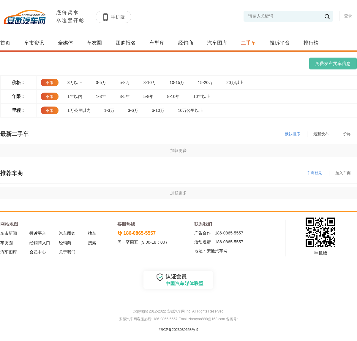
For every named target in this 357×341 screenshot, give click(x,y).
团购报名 (126, 43)
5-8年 (148, 96)
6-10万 (158, 110)
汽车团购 (67, 233)
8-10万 (149, 82)
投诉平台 (280, 43)
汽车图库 (217, 43)
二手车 (248, 43)
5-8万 (125, 82)
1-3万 (109, 110)
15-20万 (205, 82)
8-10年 (173, 96)
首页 (5, 43)
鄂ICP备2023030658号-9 (178, 330)
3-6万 (133, 110)
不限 (49, 82)
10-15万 (177, 82)
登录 (348, 15)
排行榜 (311, 43)
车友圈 (94, 43)
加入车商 (343, 173)
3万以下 (74, 82)
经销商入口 (39, 242)
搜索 (92, 242)
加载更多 (178, 150)
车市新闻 (8, 233)
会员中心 (37, 252)
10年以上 (202, 96)
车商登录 (314, 173)
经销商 (185, 43)
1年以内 (74, 96)
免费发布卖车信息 (333, 63)
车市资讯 (34, 43)
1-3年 (101, 96)
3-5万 (101, 82)
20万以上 (235, 82)
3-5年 (125, 96)
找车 (92, 233)
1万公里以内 (79, 110)
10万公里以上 (190, 110)
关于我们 (67, 252)
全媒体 (65, 43)
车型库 (157, 43)
